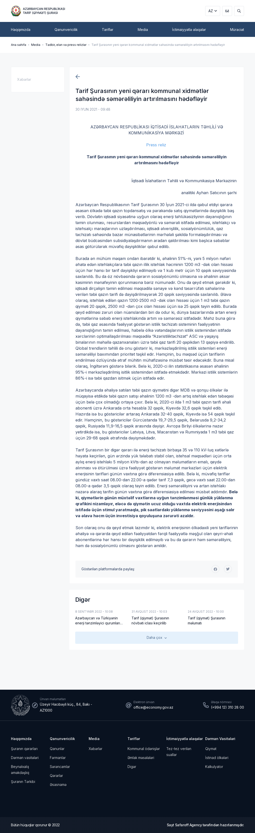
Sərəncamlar (60, 766)
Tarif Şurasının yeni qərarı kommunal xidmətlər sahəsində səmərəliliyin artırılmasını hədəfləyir (158, 45)
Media (35, 45)
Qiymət (210, 749)
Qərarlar (56, 775)
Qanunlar (57, 749)
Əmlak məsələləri (141, 757)
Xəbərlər (24, 79)
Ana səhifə (18, 45)
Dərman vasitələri (25, 757)
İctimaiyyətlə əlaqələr (184, 739)
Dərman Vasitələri (220, 739)
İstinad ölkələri (216, 757)
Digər (132, 766)
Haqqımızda (21, 739)
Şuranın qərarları (24, 749)
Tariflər (134, 739)
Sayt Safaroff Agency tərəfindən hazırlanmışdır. (205, 825)
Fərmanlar (58, 757)
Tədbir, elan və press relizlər (65, 45)
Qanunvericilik (62, 739)
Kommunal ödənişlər (144, 749)
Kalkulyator (214, 766)
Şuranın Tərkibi (23, 781)
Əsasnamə (58, 784)
